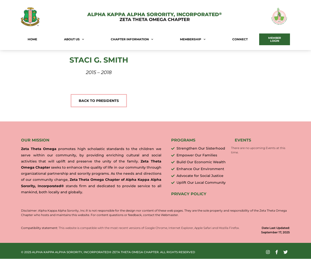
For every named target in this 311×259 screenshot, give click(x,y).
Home (32, 39)
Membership (192, 39)
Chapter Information (132, 39)
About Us (74, 39)
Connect (240, 39)
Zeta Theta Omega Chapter (155, 19)
